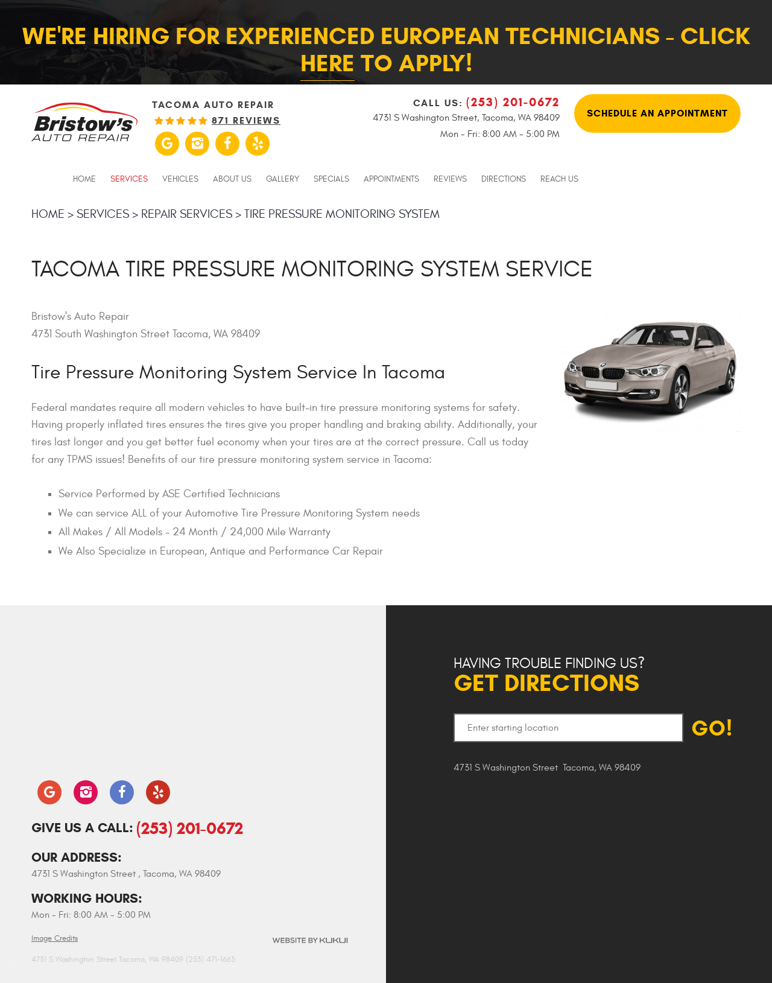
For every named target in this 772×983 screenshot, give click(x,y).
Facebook (227, 144)
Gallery (282, 179)
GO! (712, 728)
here (327, 63)
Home (84, 179)
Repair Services (186, 214)
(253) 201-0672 (189, 828)
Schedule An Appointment (657, 113)
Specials (331, 179)
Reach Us (559, 179)
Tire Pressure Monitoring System (342, 214)
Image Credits (54, 938)
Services (129, 179)
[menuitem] (84, 178)
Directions (503, 179)
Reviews (450, 179)
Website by (309, 940)
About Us (232, 179)
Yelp (257, 144)
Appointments (391, 179)
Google (167, 144)
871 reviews (246, 121)
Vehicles (180, 179)
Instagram (197, 144)
